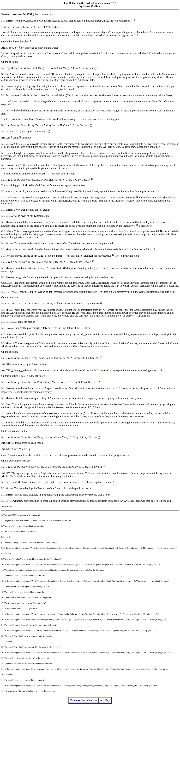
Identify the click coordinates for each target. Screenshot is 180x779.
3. (2, 526)
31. (2, 680)
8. (2, 553)
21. (2, 625)
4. (2, 531)
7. (2, 548)
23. (2, 636)
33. (2, 691)
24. (2, 641)
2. (2, 520)
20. (2, 619)
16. (2, 597)
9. (2, 559)
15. (2, 592)
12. (2, 575)
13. (2, 581)
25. (2, 647)
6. (2, 542)
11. (2, 570)
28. (2, 663)
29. (2, 669)
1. (2, 515)
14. (2, 586)
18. (2, 608)
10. (2, 564)
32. (2, 685)
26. (2, 652)
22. (2, 630)
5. (2, 537)
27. (2, 658)
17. (2, 603)
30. (2, 674)
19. (2, 614)
